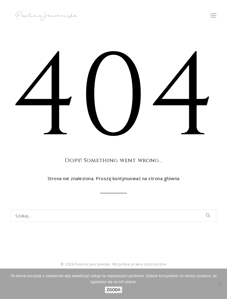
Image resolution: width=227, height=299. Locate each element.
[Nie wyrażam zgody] (220, 284)
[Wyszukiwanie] (113, 215)
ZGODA (113, 289)
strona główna (164, 178)
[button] (213, 15)
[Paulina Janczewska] (45, 15)
